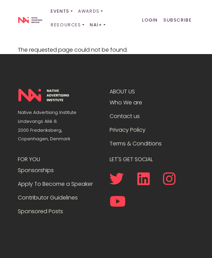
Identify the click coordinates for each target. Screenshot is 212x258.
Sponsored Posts (40, 211)
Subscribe (177, 20)
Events (60, 11)
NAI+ (96, 25)
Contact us (125, 116)
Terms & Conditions (136, 143)
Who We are (126, 102)
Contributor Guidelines (48, 198)
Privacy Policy (128, 130)
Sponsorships (36, 170)
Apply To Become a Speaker (55, 184)
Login (150, 20)
